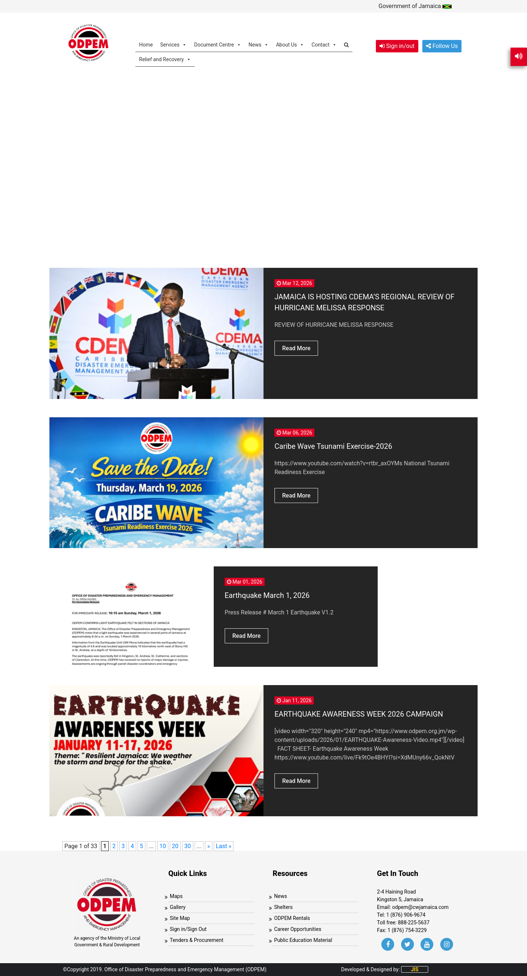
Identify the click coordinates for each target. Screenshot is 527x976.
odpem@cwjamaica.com (420, 907)
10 (163, 846)
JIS (415, 969)
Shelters (283, 907)
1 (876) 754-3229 (407, 930)
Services (173, 44)
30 (187, 846)
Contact (324, 44)
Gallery (178, 907)
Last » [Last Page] (223, 846)
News (258, 44)
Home (146, 45)
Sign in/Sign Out (188, 929)
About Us (290, 44)
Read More (296, 348)
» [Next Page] (208, 846)
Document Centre (217, 44)
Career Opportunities (297, 929)
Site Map (180, 918)
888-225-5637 (413, 922)
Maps (176, 896)
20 (175, 846)
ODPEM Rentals (292, 918)
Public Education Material (303, 940)
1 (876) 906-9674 (405, 915)
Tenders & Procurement (196, 940)
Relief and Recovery (165, 59)
